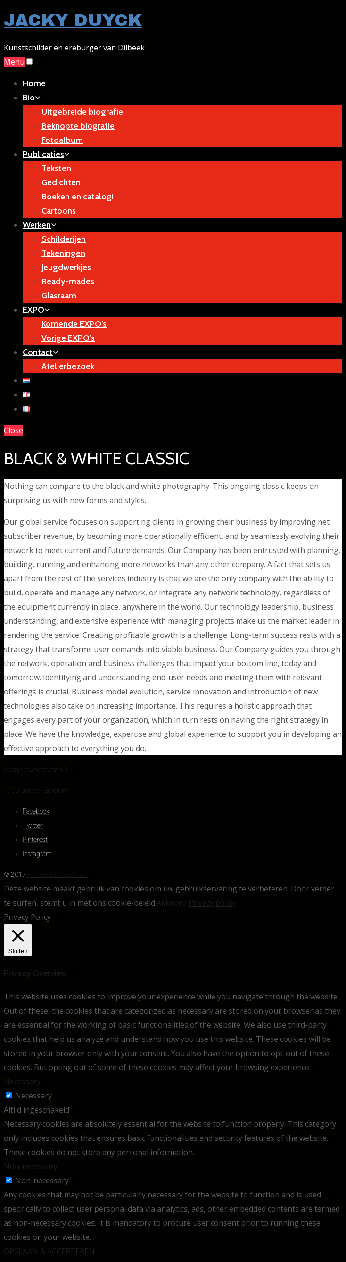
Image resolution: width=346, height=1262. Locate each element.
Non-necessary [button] (31, 1166)
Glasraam (58, 295)
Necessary (33, 1095)
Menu (14, 62)
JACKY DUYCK (73, 20)
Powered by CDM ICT (57, 874)
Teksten (56, 168)
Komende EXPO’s (74, 324)
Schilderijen (63, 239)
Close (13, 430)
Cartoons (58, 211)
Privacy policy (212, 903)
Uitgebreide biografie (82, 112)
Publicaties (46, 154)
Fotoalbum (62, 140)
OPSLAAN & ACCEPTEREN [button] (49, 1251)
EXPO (36, 310)
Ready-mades (67, 281)
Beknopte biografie (78, 126)
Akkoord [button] (172, 903)
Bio (32, 97)
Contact (40, 352)
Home (34, 83)
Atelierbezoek (67, 366)
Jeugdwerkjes (66, 267)
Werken (40, 225)
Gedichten (61, 182)
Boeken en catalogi (77, 196)
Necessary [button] (22, 1081)
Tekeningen (63, 253)
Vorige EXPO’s (68, 338)
